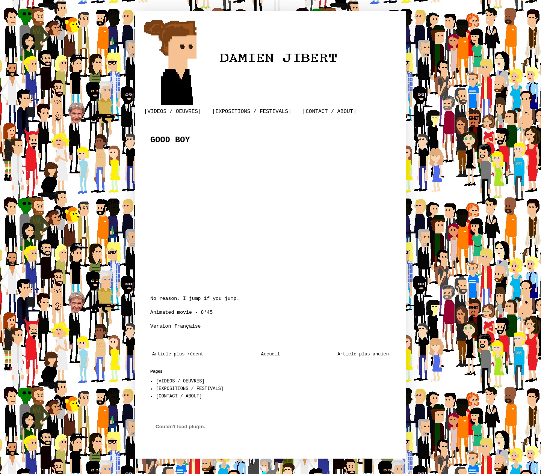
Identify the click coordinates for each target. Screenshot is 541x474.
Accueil (270, 354)
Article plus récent (178, 354)
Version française (175, 326)
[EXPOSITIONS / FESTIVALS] (251, 111)
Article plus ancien (363, 354)
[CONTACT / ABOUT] (329, 111)
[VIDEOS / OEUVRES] (172, 111)
